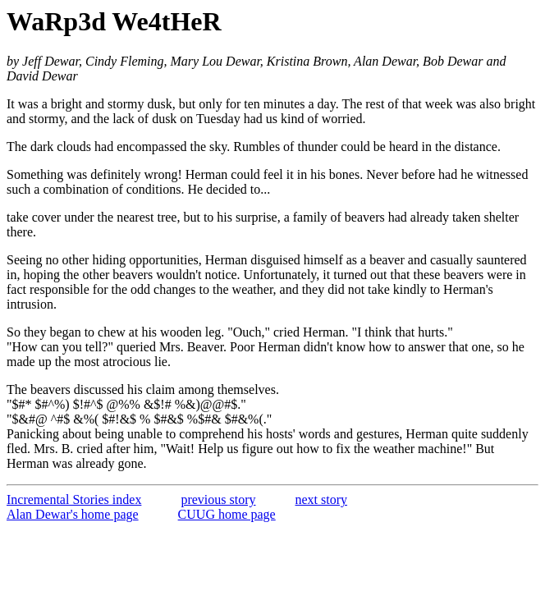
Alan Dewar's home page (73, 514)
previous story (218, 499)
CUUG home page (227, 514)
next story (321, 499)
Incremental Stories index (74, 499)
